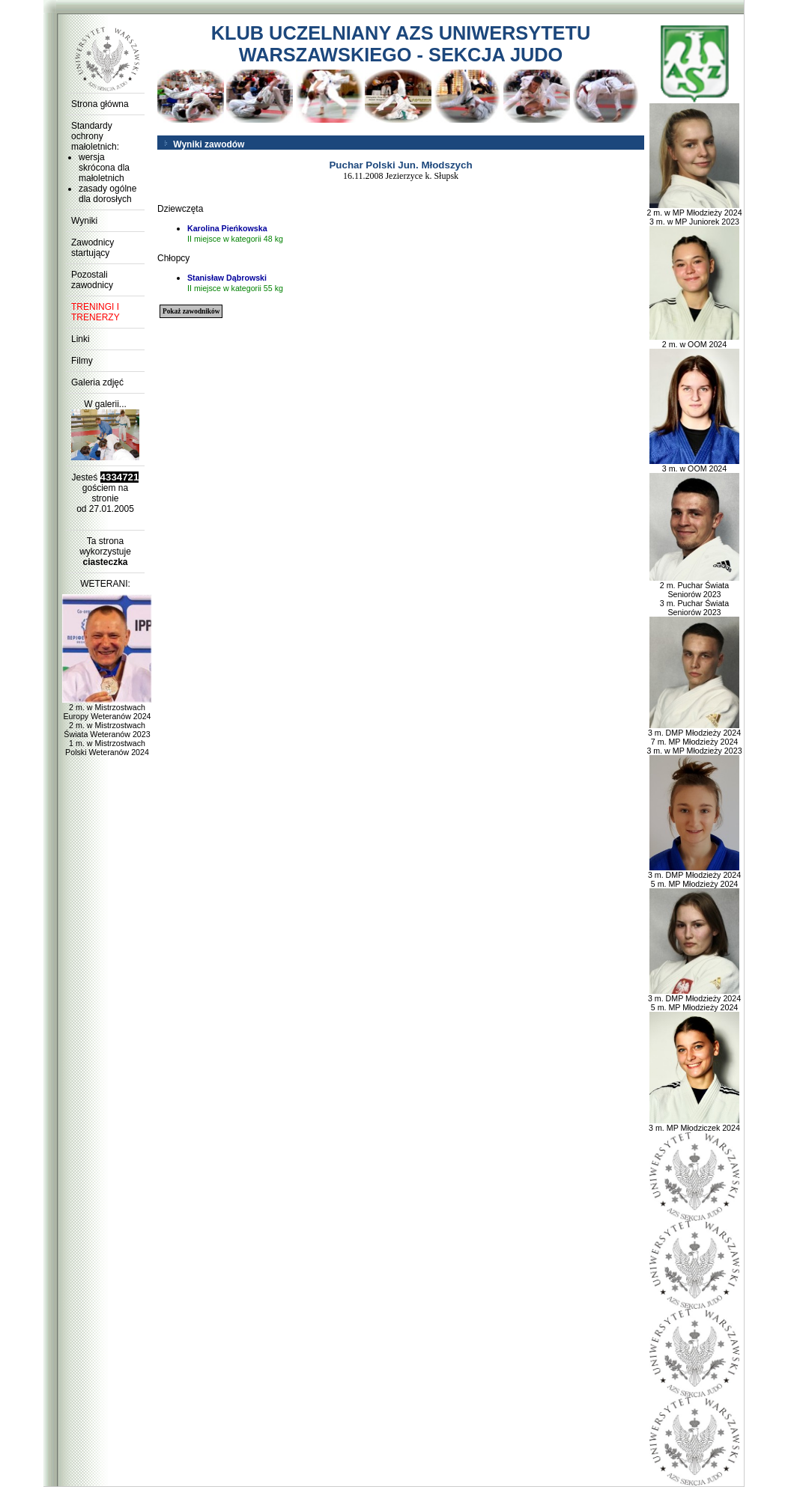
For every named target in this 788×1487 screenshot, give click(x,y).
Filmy (82, 360)
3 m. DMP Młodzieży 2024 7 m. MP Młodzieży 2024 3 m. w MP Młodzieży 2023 (694, 738)
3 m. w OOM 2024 (694, 465)
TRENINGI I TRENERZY (95, 312)
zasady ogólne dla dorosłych (107, 193)
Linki (80, 339)
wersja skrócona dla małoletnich (104, 167)
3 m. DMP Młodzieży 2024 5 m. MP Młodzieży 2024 (694, 875)
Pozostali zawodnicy (92, 279)
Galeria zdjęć (97, 382)
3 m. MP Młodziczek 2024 (694, 1124)
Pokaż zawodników (191, 311)
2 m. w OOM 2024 (694, 340)
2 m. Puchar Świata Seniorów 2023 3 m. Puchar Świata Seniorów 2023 (694, 595)
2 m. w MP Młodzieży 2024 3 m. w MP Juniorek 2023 (694, 213)
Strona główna (100, 104)
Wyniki (84, 221)
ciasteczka (104, 562)
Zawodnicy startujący (92, 247)
